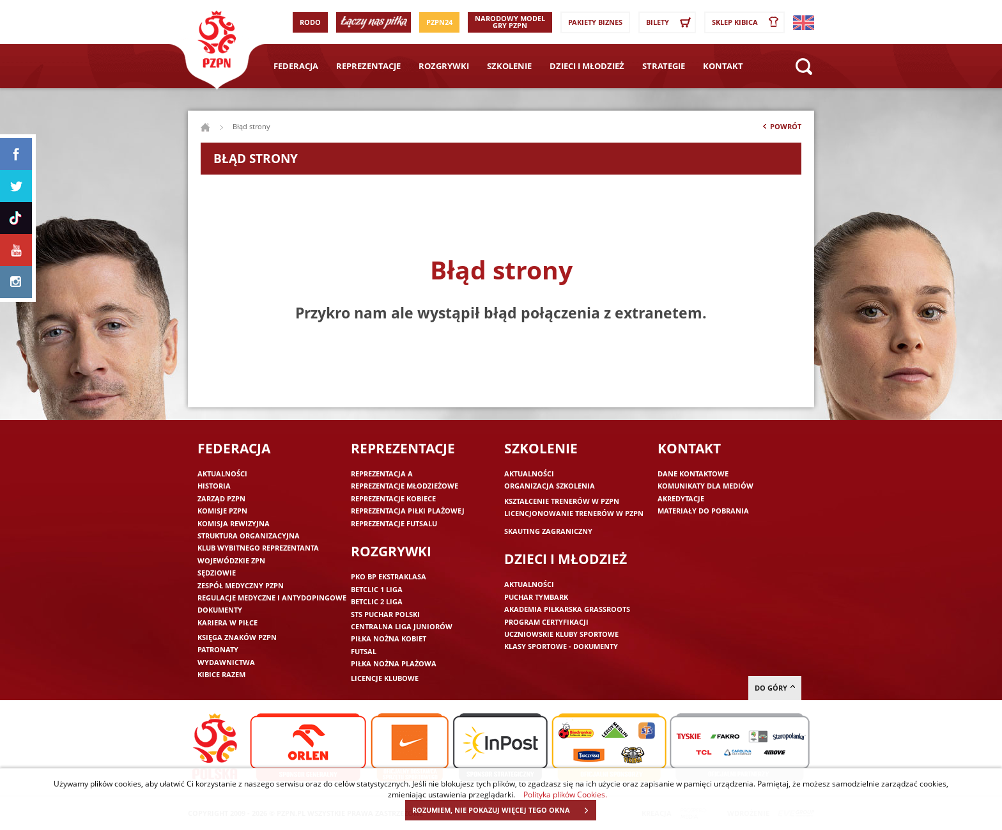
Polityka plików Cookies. (565, 794)
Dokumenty (219, 610)
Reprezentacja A (382, 473)
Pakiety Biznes (595, 22)
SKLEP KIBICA (747, 22)
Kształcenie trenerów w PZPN (561, 501)
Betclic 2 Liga (377, 601)
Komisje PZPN (222, 510)
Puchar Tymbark (536, 597)
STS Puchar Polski (385, 614)
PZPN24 (439, 22)
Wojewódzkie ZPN (231, 560)
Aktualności (222, 473)
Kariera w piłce (227, 622)
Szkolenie (509, 66)
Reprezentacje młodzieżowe (404, 485)
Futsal (363, 651)
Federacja (296, 66)
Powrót (780, 129)
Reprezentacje (368, 66)
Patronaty (217, 649)
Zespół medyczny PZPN (240, 585)
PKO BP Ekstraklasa (388, 576)
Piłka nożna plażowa (393, 663)
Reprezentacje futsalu (394, 523)
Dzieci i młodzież (587, 66)
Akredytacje (681, 498)
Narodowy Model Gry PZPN (510, 21)
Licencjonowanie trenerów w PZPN (574, 513)
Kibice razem (221, 674)
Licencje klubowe (385, 678)
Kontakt (723, 66)
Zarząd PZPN (221, 498)
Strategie (663, 66)
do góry (775, 688)
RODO (310, 22)
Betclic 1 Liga (377, 589)
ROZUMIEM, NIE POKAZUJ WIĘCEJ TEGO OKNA (504, 810)
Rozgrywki (444, 66)
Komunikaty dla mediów (705, 485)
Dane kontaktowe (693, 473)
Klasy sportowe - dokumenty (561, 646)
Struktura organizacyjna (248, 535)
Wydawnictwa (226, 662)
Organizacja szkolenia (549, 485)
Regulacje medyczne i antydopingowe (271, 597)
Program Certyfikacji (546, 622)
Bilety (670, 22)
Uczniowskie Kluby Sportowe (561, 634)
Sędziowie (216, 572)
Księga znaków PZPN (237, 637)
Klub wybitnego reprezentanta (258, 547)
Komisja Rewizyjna (233, 523)
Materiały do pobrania (703, 510)
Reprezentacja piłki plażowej (408, 510)
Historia (214, 485)
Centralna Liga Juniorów (401, 626)
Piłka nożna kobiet (388, 638)
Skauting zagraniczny (548, 531)
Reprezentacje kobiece (393, 498)
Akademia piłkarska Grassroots (567, 609)
